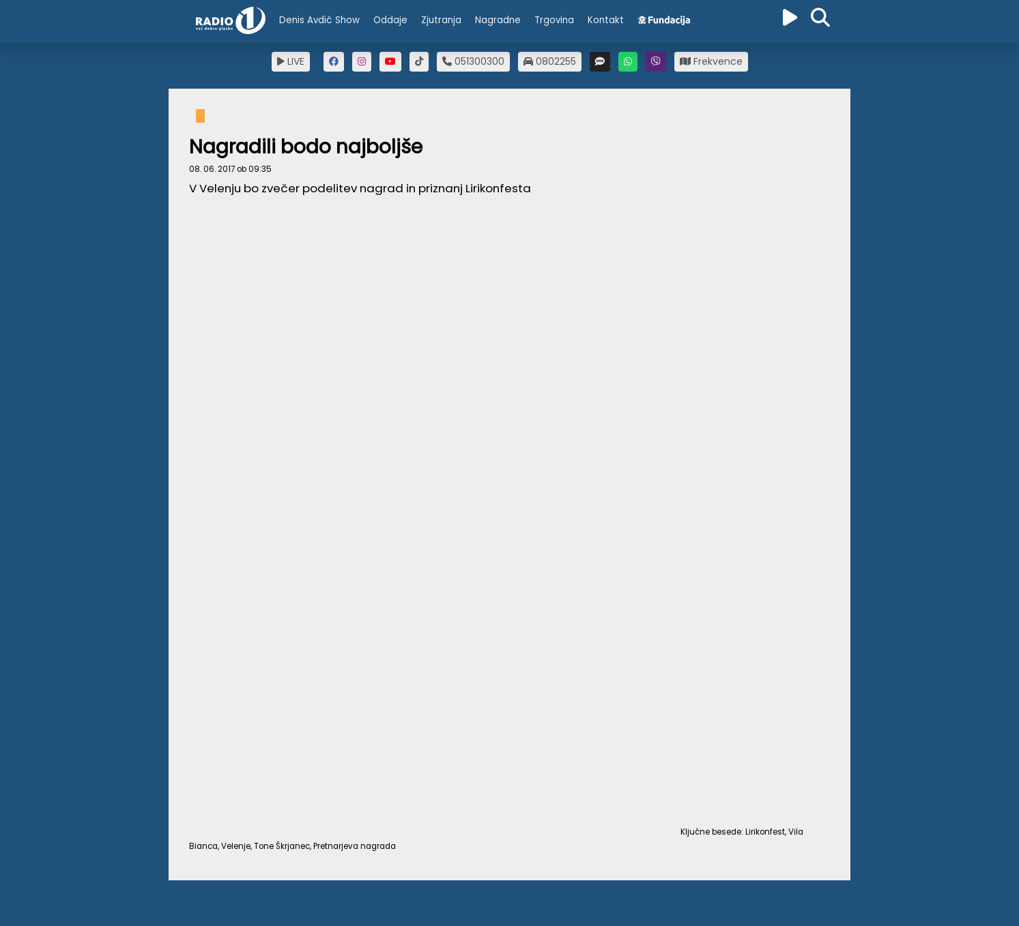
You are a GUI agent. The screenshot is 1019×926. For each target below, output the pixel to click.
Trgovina (554, 20)
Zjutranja (441, 20)
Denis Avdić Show (319, 20)
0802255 (549, 61)
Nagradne (498, 20)
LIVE (290, 61)
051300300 (473, 61)
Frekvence (711, 61)
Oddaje (390, 20)
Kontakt (606, 20)
